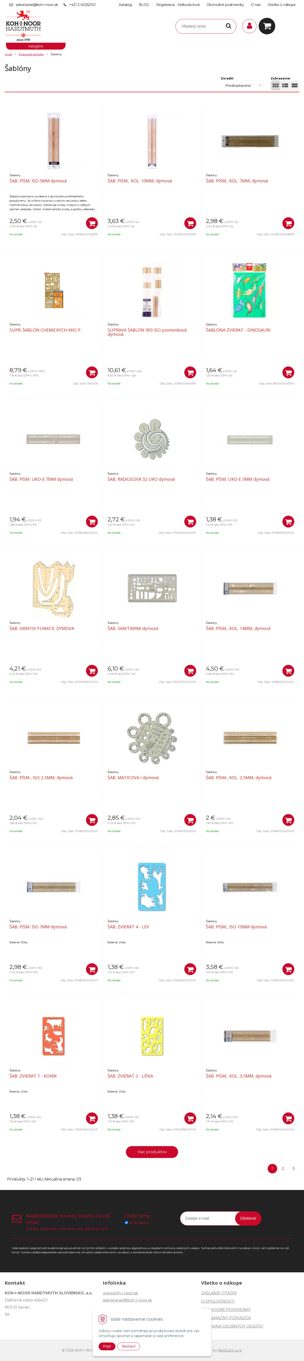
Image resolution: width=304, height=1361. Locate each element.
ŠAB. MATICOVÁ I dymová (133, 777)
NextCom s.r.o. (230, 1350)
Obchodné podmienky (225, 5)
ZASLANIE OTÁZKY (219, 1293)
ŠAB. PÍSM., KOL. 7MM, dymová (237, 181)
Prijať (107, 1346)
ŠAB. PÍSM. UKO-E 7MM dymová (41, 479)
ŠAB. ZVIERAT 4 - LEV (128, 927)
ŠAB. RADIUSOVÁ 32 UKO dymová (141, 479)
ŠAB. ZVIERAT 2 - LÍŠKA (130, 1076)
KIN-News (139, 1223)
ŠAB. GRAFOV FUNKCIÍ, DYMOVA (42, 628)
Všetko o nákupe (282, 5)
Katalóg (125, 5)
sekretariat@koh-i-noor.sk (37, 5)
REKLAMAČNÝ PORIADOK (226, 1318)
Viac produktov (152, 1152)
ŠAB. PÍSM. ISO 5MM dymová (38, 181)
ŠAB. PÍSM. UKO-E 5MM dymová (237, 479)
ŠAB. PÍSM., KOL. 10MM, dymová (140, 181)
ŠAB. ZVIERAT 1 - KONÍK (33, 1076)
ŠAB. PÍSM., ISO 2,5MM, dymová (41, 777)
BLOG (144, 5)
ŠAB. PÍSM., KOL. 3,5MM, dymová (238, 1076)
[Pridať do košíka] (92, 223)
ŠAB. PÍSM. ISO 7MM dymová (38, 927)
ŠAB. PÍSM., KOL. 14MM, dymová (238, 628)
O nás (256, 5)
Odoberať (248, 1218)
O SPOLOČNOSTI (218, 1301)
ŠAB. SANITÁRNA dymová (133, 628)
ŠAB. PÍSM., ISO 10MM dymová (236, 927)
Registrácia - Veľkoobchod (178, 5)
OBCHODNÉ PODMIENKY (226, 1309)
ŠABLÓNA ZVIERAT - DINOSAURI (238, 330)
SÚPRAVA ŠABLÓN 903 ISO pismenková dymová (147, 332)
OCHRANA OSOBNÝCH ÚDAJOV (232, 1326)
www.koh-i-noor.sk (120, 1293)
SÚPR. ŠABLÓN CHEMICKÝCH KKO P (45, 330)
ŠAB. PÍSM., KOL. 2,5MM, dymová (238, 777)
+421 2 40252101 (82, 5)
